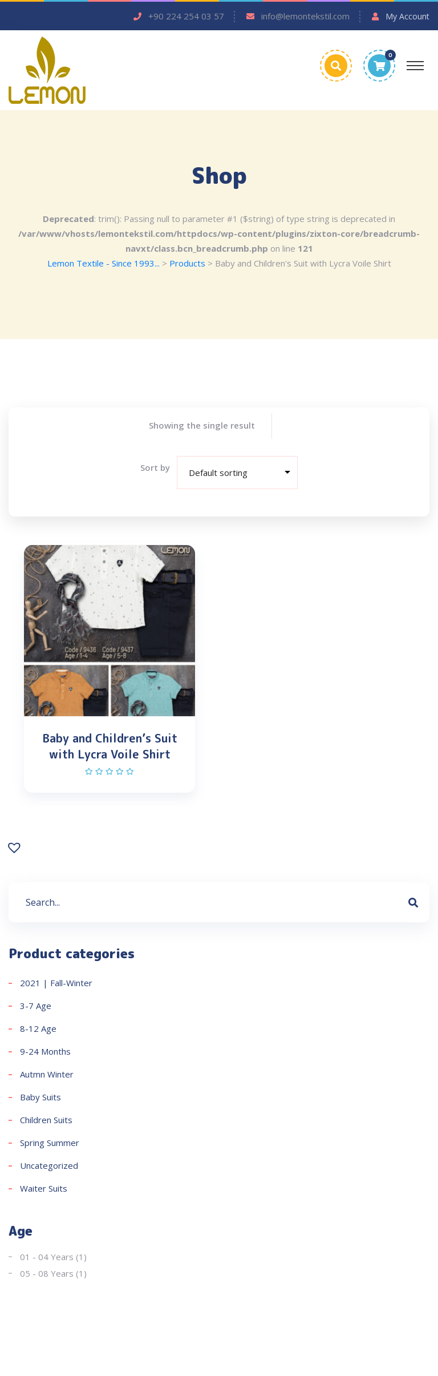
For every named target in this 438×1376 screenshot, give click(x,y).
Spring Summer (49, 1145)
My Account (407, 16)
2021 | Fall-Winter (56, 985)
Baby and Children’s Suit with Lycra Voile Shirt (109, 746)
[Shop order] (238, 473)
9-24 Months (45, 1054)
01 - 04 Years (47, 1259)
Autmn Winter (47, 1077)
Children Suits (46, 1122)
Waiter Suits (43, 1191)
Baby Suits (40, 1099)
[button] (16, 849)
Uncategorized (49, 1168)
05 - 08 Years (47, 1276)
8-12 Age (38, 1031)
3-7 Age (35, 1008)
